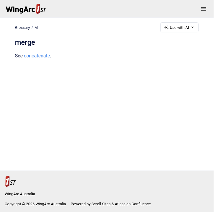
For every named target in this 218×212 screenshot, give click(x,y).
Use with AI (179, 27)
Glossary (22, 27)
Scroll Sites (101, 204)
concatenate (37, 56)
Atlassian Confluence (133, 204)
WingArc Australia (20, 194)
